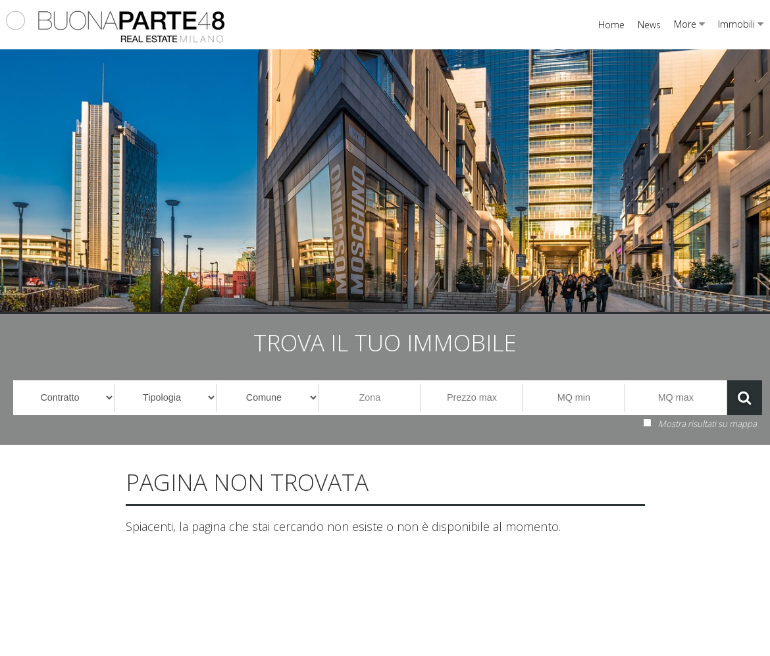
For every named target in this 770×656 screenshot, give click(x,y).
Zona (370, 397)
